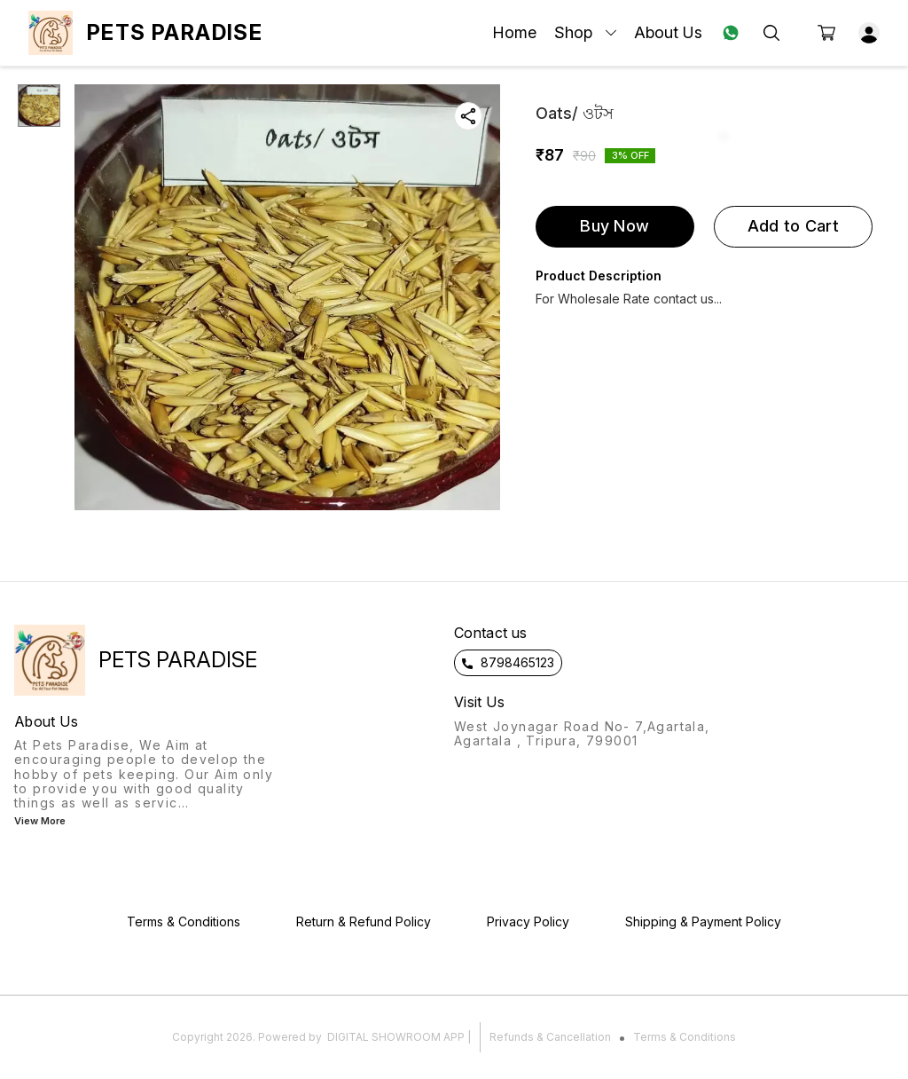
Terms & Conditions (684, 1037)
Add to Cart (793, 226)
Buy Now (614, 226)
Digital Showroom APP (396, 1037)
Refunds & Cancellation (550, 1037)
